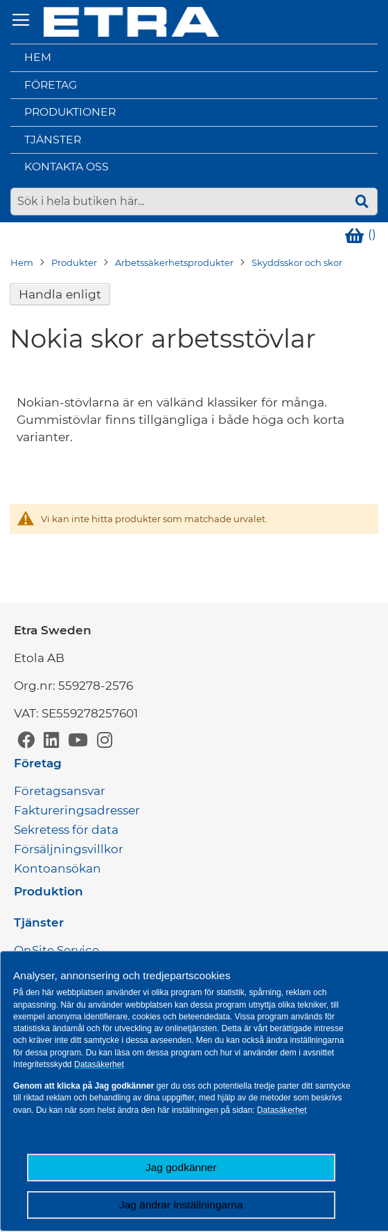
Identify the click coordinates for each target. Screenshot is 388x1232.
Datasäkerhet (99, 1064)
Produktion (48, 891)
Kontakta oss (66, 166)
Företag (50, 84)
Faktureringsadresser (77, 810)
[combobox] (194, 201)
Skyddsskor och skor (297, 262)
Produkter (74, 262)
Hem (37, 57)
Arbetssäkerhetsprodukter (174, 262)
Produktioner (70, 111)
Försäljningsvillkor (68, 849)
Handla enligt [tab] (60, 294)
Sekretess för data (66, 830)
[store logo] (131, 22)
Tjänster (52, 139)
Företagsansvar (59, 791)
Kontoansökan (57, 868)
